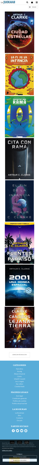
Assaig (19, 371)
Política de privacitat (19, 403)
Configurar (19, 454)
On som (19, 420)
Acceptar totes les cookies (19, 460)
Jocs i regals (19, 381)
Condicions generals (19, 398)
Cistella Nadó (19, 386)
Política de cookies (19, 401)
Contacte (19, 418)
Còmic (19, 376)
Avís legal (19, 396)
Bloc (19, 415)
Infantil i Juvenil (19, 379)
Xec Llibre (19, 384)
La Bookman (19, 413)
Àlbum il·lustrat (19, 374)
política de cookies (7, 450)
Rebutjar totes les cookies (19, 456)
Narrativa (19, 369)
